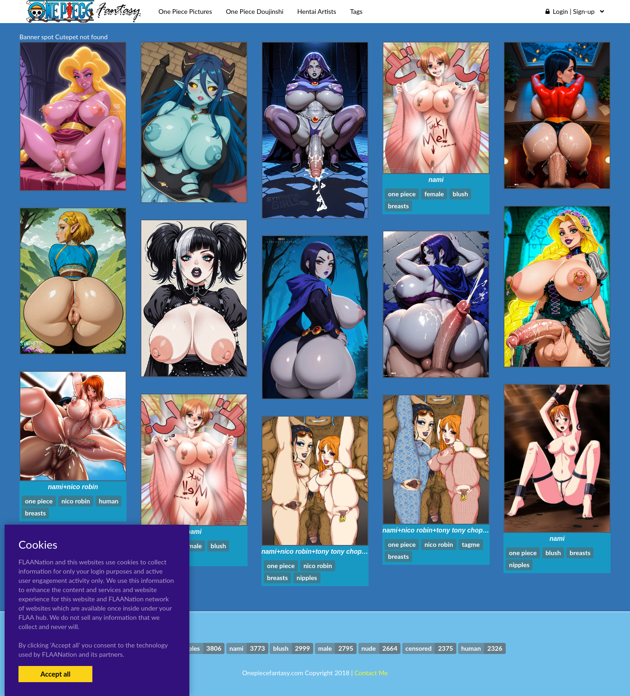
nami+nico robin (73, 486)
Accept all (55, 674)
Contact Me (371, 673)
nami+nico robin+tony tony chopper (437, 530)
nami (436, 179)
